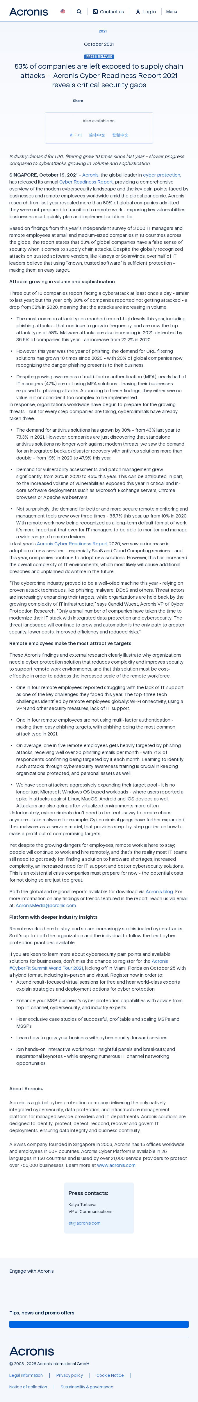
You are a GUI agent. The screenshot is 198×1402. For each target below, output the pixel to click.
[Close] (175, 11)
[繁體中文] (120, 135)
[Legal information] (26, 1375)
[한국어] (76, 135)
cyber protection (161, 175)
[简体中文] (97, 135)
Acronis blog (159, 891)
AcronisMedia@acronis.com (46, 905)
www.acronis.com (116, 1165)
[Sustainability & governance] (87, 1386)
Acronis (90, 175)
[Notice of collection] (28, 1386)
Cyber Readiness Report (86, 182)
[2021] (99, 31)
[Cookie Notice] (110, 1375)
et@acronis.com (85, 1223)
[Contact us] (108, 14)
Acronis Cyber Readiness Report (72, 543)
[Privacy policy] (69, 1375)
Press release (99, 57)
